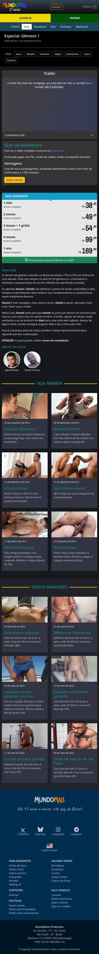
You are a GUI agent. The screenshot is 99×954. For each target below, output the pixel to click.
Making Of (82, 26)
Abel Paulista (12, 370)
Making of (15, 884)
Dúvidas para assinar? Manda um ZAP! (49, 260)
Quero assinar (14, 180)
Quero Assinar (59, 902)
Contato (56, 895)
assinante (57, 150)
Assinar (56, 7)
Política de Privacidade (22, 909)
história (11, 60)
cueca (87, 54)
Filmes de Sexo (17, 865)
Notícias (13, 895)
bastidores (72, 54)
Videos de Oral (17, 873)
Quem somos (17, 905)
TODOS (15, 26)
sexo (18, 54)
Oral (53, 26)
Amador (13, 880)
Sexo (26, 26)
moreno (44, 54)
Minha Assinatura (61, 898)
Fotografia (15, 877)
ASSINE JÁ (25, 18)
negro (57, 54)
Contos (55, 873)
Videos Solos (16, 869)
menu (90, 7)
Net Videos (57, 865)
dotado (30, 54)
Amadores (40, 26)
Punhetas (65, 26)
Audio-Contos (59, 877)
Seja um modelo (60, 906)
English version (49, 850)
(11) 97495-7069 (48, 938)
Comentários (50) (15, 135)
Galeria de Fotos (61, 880)
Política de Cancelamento (24, 913)
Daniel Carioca (32, 370)
